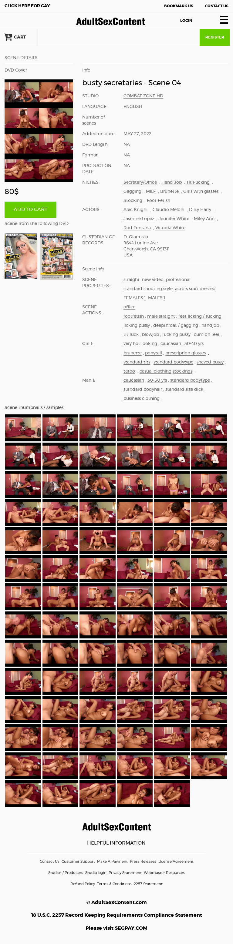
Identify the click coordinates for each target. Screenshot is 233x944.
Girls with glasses (200, 191)
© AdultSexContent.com (116, 902)
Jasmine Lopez (138, 219)
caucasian (170, 344)
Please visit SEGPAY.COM (116, 928)
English (132, 107)
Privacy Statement (125, 873)
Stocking (132, 201)
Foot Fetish (158, 201)
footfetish (133, 316)
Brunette (169, 191)
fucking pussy (176, 335)
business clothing (141, 399)
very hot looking (140, 344)
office (129, 307)
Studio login (95, 873)
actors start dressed (195, 289)
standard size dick (184, 389)
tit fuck (131, 335)
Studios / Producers (65, 873)
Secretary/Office (140, 182)
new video (153, 280)
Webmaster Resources (164, 873)
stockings (182, 371)
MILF (151, 191)
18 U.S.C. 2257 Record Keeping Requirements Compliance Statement (116, 915)
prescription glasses (185, 353)
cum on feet (207, 335)
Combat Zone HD (143, 96)
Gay (27, 6)
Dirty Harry (200, 210)
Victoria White (170, 228)
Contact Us (216, 6)
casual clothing (155, 371)
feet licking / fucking (199, 316)
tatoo (129, 371)
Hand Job (171, 182)
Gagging (132, 191)
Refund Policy (82, 884)
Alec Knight (135, 210)
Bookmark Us (178, 6)
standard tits (136, 362)
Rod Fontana (137, 228)
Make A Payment (112, 861)
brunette (132, 353)
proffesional (178, 280)
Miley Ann (204, 219)
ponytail (153, 353)
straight (131, 280)
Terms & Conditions (114, 884)
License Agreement (176, 861)
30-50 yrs (157, 380)
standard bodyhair (142, 389)
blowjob (150, 335)
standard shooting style (148, 289)
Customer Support (78, 861)
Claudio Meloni (168, 210)
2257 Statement (148, 884)
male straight (161, 316)
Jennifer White (174, 219)
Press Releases (143, 861)
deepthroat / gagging (175, 325)
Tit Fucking (198, 182)
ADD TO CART (30, 209)
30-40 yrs (194, 344)
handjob (210, 325)
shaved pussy (210, 362)
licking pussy (136, 325)
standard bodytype (173, 362)
